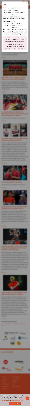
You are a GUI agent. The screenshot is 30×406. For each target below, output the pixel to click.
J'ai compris (15, 403)
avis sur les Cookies (17, 400)
